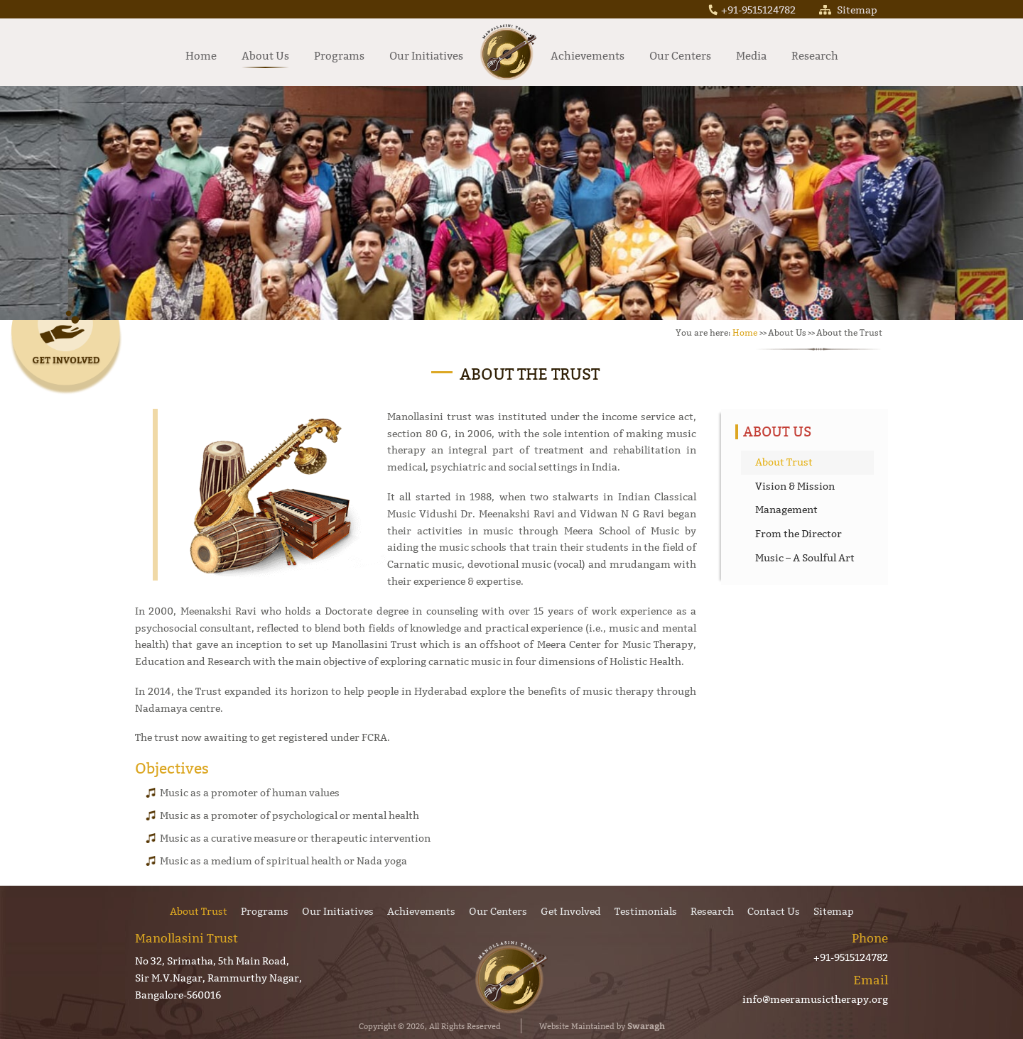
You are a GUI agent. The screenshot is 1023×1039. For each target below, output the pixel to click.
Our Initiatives (426, 55)
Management (786, 509)
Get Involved (571, 911)
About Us (265, 55)
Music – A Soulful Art (805, 557)
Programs (339, 55)
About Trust (784, 462)
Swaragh (646, 1025)
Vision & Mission (795, 486)
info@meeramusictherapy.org (815, 999)
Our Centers (680, 55)
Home (201, 55)
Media (751, 55)
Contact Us (773, 911)
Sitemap (848, 10)
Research (814, 55)
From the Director (798, 533)
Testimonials (646, 911)
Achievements (587, 55)
